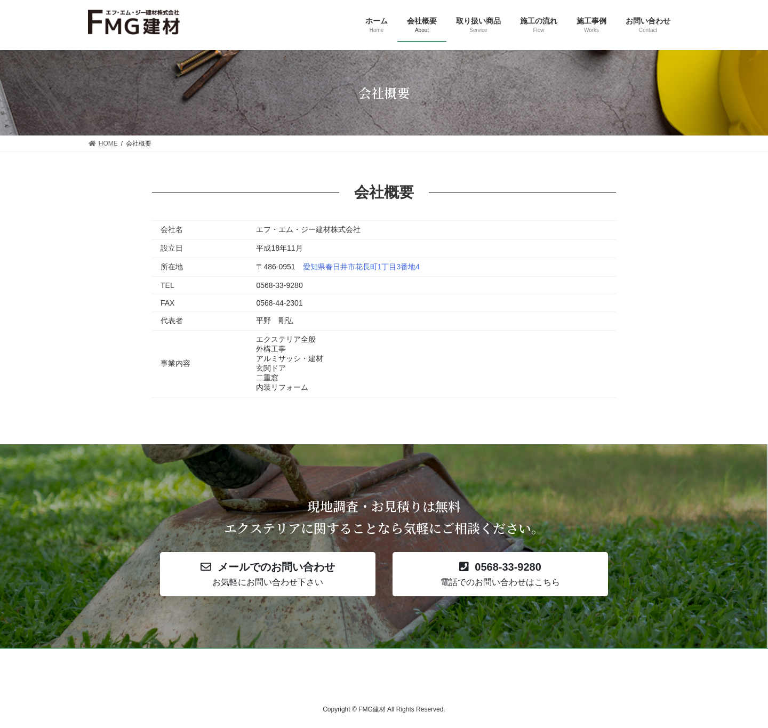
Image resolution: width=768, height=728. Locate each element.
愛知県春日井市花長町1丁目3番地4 (361, 266)
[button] (267, 574)
